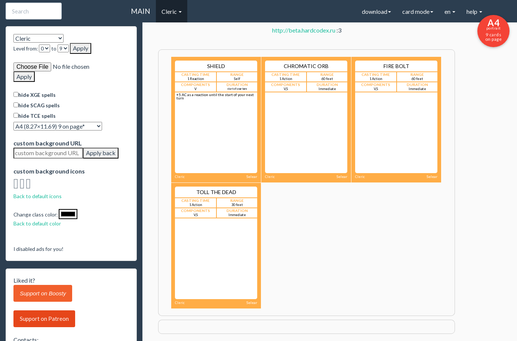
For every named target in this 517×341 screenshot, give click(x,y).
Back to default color (37, 223)
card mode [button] (417, 11)
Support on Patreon (44, 318)
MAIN (140, 11)
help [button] (474, 11)
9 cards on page (493, 29)
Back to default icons (37, 196)
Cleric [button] (171, 11)
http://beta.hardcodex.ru (303, 30)
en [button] (449, 11)
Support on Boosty (43, 293)
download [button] (376, 11)
